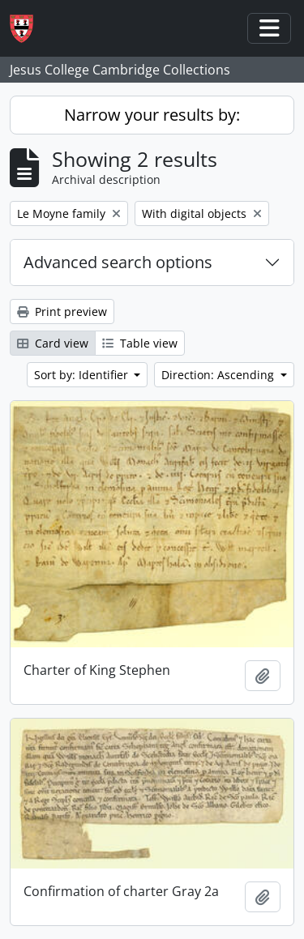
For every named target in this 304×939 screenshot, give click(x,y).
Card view (52, 343)
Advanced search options (118, 262)
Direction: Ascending (219, 374)
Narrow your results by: (152, 115)
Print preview (62, 311)
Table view (140, 343)
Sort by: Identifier (82, 374)
